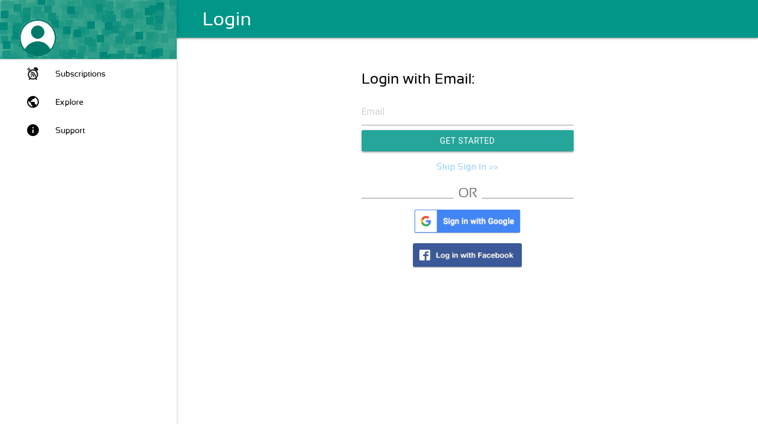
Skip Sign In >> (467, 166)
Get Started (467, 140)
